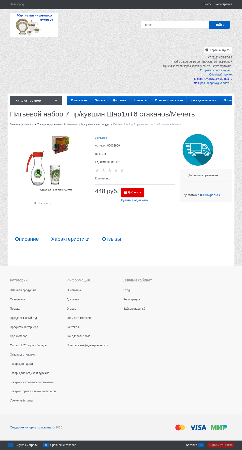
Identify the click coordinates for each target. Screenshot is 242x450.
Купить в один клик (134, 200)
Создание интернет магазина (31, 427)
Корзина (191, 445)
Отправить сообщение (215, 70)
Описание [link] (27, 239)
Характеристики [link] (70, 239)
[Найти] (219, 25)
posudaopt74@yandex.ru (216, 83)
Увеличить (44, 203)
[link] (210, 195)
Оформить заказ (221, 445)
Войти (207, 4)
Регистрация (224, 4)
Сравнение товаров (63, 445)
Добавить (135, 192)
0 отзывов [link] (101, 137)
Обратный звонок (220, 74)
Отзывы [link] (111, 239)
